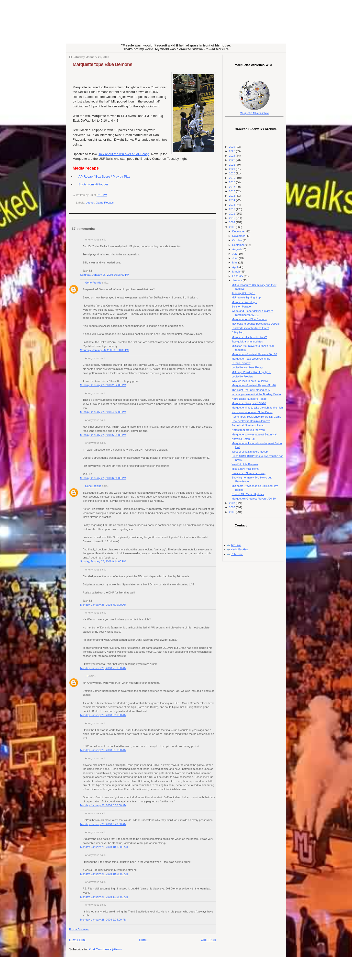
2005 (232, 512)
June (235, 258)
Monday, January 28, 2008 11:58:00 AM (104, 896)
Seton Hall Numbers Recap (248, 425)
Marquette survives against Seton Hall (254, 434)
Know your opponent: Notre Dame (252, 412)
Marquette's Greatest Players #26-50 (254, 498)
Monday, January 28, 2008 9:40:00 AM (103, 824)
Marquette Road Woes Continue (251, 358)
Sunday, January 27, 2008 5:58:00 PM (103, 434)
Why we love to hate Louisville (250, 380)
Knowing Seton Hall (243, 438)
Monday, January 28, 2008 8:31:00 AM (103, 750)
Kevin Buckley (239, 549)
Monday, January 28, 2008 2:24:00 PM (103, 919)
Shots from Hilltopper (93, 184)
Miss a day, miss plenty (245, 468)
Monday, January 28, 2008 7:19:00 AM (103, 604)
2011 (232, 213)
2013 (232, 204)
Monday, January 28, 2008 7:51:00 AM (103, 668)
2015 (232, 195)
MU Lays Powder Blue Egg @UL (251, 372)
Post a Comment (79, 929)
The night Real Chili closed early (251, 389)
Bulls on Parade (241, 306)
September (239, 244)
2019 (232, 177)
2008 (232, 227)
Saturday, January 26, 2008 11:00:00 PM (104, 350)
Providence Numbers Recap (248, 473)
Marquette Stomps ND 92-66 (249, 403)
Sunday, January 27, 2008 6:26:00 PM (103, 478)
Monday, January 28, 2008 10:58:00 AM (104, 873)
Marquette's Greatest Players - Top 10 (254, 354)
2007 (232, 502)
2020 (232, 173)
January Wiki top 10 (243, 293)
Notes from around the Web (248, 429)
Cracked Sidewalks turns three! (250, 328)
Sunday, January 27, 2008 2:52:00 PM (103, 385)
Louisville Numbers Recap (247, 367)
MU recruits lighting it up (246, 297)
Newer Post (77, 940)
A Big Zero (238, 332)
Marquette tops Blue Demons (102, 64)
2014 (232, 200)
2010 (232, 217)
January (237, 280)
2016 (232, 191)
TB (86, 675)
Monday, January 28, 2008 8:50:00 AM (103, 805)
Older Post (208, 940)
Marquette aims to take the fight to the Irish (257, 407)
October (237, 240)
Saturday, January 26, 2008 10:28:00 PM (104, 274)
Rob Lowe (237, 554)
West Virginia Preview (245, 464)
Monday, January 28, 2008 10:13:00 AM (104, 846)
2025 (232, 151)
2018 (232, 182)
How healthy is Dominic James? (251, 421)
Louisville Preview (242, 376)
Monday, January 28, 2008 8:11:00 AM (103, 715)
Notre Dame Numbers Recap (249, 398)
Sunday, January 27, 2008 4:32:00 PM (103, 411)
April (235, 267)
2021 (232, 169)
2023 (232, 160)
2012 (232, 209)
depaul (90, 202)
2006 (232, 507)
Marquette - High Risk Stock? (249, 337)
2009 (232, 222)
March (236, 271)
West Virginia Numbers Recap (250, 451)
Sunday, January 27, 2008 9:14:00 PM (103, 561)
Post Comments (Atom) (105, 949)
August (236, 249)
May (235, 262)
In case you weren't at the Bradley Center (256, 394)
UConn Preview (241, 363)
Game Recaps (105, 202)
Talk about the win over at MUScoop (124, 154)
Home (143, 940)
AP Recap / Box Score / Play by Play (104, 176)
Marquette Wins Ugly (244, 302)
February (238, 275)
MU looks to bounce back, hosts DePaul (256, 323)
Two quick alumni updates (247, 341)
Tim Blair (236, 545)
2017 (232, 186)
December (238, 231)
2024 (232, 155)
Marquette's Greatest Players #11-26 (254, 385)
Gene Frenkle (93, 282)
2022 (232, 164)
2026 (232, 146)
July (235, 253)
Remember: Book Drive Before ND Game (256, 416)
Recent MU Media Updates (248, 494)
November (238, 235)
